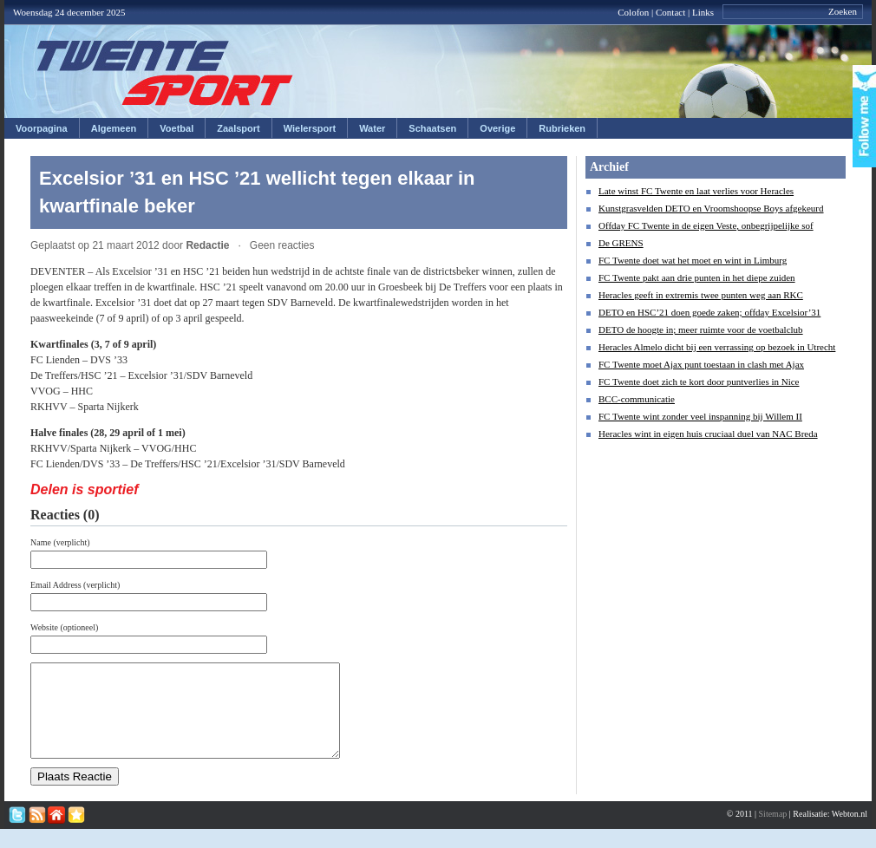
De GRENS (621, 243)
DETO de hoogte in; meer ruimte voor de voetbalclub (700, 329)
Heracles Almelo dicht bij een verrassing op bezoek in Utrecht (716, 347)
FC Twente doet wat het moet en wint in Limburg (692, 260)
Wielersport (310, 128)
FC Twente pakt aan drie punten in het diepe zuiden (696, 277)
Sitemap (773, 832)
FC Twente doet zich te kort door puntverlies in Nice (699, 381)
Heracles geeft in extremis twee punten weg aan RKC (700, 295)
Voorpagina (42, 128)
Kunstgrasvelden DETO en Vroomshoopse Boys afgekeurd (711, 208)
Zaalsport (238, 128)
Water (372, 128)
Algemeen (114, 128)
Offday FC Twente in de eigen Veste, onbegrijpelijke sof (706, 225)
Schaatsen (432, 128)
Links (703, 12)
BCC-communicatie (636, 399)
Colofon (633, 12)
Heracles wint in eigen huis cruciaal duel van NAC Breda (708, 433)
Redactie (207, 245)
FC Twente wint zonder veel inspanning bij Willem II (700, 416)
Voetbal (176, 128)
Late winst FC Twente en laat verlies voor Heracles (696, 191)
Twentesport (165, 73)
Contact (670, 12)
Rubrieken (562, 128)
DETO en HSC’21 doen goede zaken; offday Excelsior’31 (709, 312)
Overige (497, 128)
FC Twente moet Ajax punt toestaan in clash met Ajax (701, 364)
